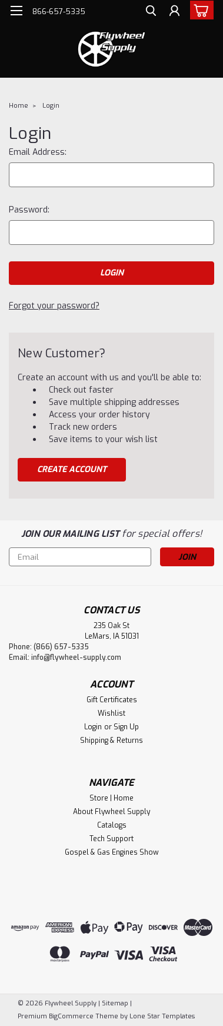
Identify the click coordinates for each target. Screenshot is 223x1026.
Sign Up (126, 727)
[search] (151, 12)
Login (50, 105)
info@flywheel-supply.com (76, 657)
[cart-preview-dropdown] (199, 10)
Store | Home (111, 798)
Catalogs (112, 825)
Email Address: (37, 152)
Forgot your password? (54, 305)
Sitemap (115, 1003)
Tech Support (111, 839)
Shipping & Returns (111, 740)
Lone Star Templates (162, 1016)
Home (18, 105)
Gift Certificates (111, 700)
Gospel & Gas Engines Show (112, 852)
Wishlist (111, 713)
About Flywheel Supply (111, 811)
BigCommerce (71, 1016)
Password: (29, 209)
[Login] (174, 12)
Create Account (71, 469)
